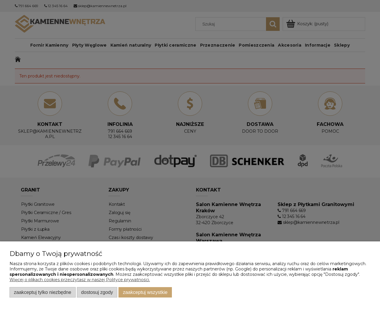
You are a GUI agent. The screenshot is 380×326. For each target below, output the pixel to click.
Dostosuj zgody (97, 292)
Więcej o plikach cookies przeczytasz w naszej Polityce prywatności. (80, 279)
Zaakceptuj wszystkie (145, 292)
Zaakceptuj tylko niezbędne (42, 292)
